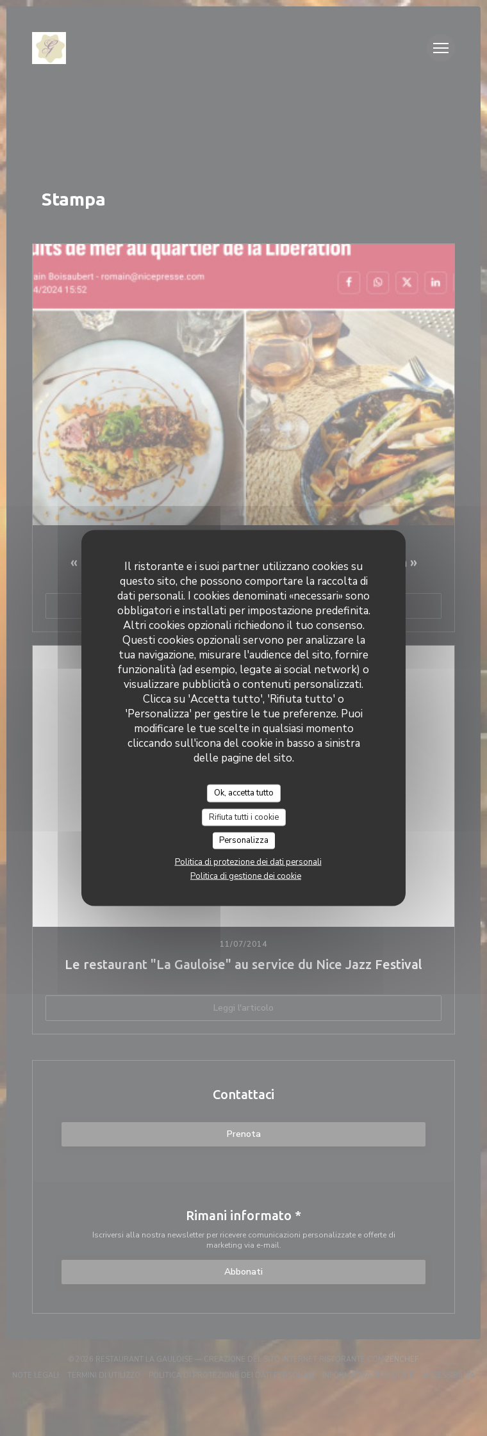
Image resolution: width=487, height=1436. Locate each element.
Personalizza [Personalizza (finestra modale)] (243, 840)
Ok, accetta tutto (244, 793)
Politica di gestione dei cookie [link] (245, 875)
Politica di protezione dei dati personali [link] (248, 861)
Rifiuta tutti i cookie (244, 816)
